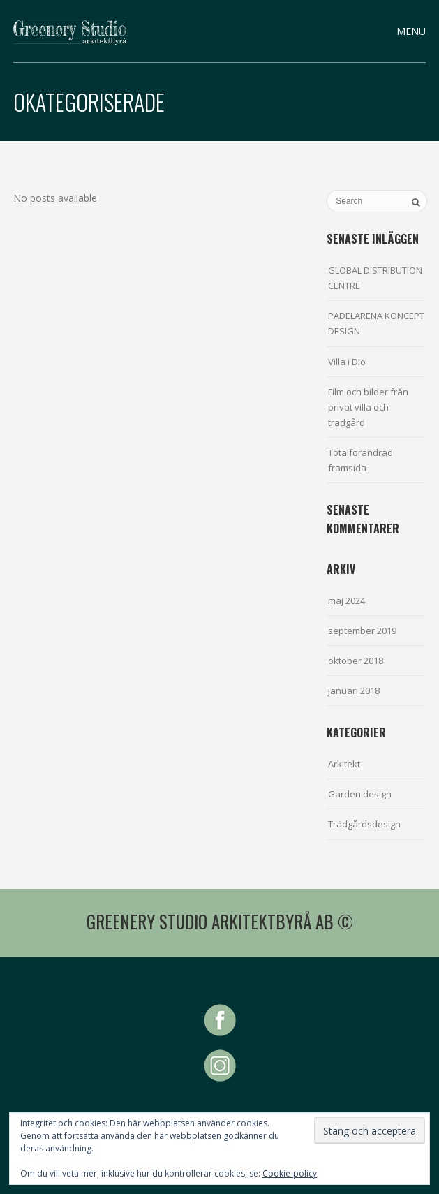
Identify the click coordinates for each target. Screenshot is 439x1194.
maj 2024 (346, 600)
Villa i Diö (347, 361)
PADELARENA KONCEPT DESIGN (376, 323)
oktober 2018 (355, 660)
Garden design (360, 794)
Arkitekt (344, 764)
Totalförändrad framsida (360, 460)
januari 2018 (354, 690)
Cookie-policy (289, 1173)
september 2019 (362, 630)
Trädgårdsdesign (364, 824)
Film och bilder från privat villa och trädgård (368, 407)
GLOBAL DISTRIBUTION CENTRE (375, 278)
